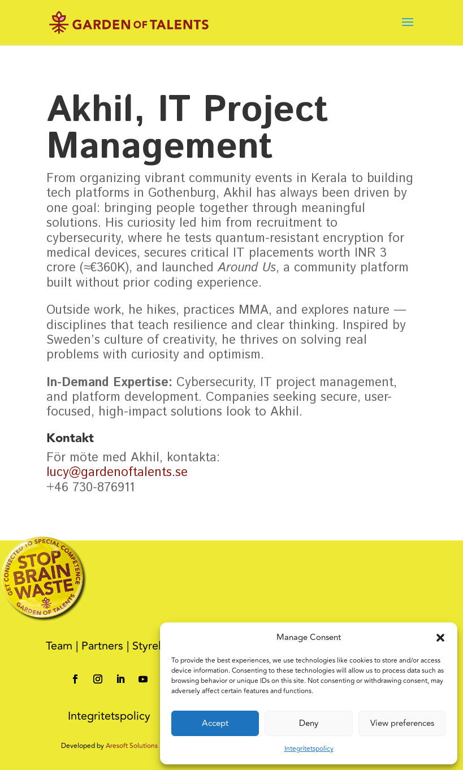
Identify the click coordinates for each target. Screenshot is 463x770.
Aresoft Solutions (132, 746)
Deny (308, 723)
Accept (215, 723)
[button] (440, 637)
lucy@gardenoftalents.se (117, 473)
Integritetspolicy (309, 748)
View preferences (402, 723)
